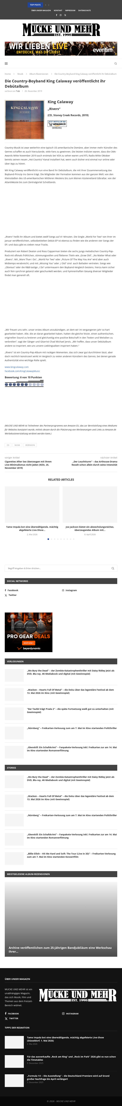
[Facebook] (56, 15)
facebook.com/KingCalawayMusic (22, 371)
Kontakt (58, 10)
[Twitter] (65, 15)
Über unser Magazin (41, 10)
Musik (20, 73)
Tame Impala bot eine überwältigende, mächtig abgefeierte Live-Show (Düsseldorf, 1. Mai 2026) (65, 1039)
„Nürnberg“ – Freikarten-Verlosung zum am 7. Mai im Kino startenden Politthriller (72, 728)
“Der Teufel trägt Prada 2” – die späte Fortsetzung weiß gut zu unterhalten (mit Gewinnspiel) (70, 710)
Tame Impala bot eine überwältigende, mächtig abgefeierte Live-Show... (32, 528)
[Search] (115, 63)
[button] (45, 4)
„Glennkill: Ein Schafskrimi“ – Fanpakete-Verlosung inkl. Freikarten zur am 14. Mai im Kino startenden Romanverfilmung (72, 749)
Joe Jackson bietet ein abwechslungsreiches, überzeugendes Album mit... (90, 528)
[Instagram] (60, 15)
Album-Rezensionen (38, 73)
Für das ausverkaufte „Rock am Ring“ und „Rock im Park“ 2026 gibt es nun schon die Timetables (71, 1058)
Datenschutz (84, 10)
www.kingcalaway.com (17, 366)
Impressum (70, 10)
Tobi (18, 91)
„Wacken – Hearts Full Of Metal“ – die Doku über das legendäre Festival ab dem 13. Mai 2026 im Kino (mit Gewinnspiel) (70, 691)
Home (8, 73)
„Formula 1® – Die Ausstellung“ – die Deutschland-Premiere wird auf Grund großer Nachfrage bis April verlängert (68, 1077)
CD (8, 445)
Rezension (30, 445)
